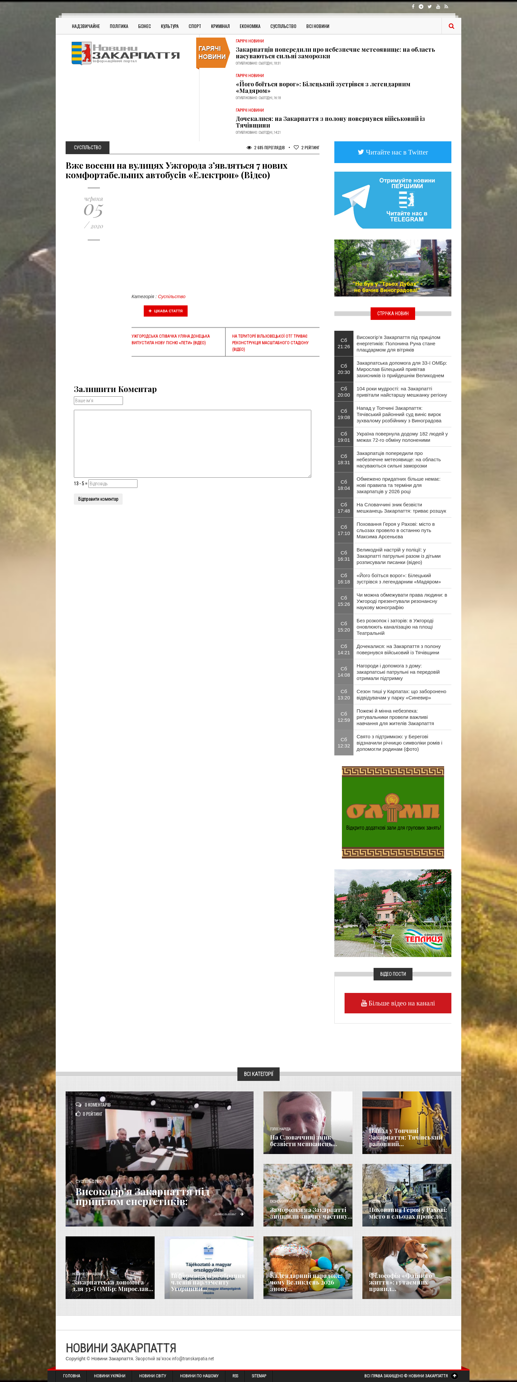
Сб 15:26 (344, 601)
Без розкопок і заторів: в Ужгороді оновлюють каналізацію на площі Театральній (395, 627)
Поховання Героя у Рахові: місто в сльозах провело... (408, 1213)
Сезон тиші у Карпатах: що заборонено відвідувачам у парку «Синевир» (401, 694)
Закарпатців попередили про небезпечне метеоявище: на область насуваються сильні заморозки (335, 52)
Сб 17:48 (344, 508)
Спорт (195, 25)
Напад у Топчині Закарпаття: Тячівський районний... (405, 1137)
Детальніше (229, 1213)
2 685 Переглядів (266, 147)
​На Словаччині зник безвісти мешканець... (303, 1140)
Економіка (250, 25)
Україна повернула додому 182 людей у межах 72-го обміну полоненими (402, 437)
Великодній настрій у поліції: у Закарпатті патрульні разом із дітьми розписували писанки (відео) (399, 556)
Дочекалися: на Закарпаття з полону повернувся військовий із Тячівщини (330, 122)
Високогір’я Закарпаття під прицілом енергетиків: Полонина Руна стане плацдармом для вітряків (399, 343)
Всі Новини (317, 25)
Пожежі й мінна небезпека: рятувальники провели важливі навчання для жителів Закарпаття (395, 717)
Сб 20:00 (344, 392)
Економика (279, 1201)
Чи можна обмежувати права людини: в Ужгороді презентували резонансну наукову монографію (402, 601)
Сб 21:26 (344, 343)
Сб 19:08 (344, 414)
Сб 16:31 (344, 556)
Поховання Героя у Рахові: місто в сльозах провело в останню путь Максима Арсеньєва (396, 530)
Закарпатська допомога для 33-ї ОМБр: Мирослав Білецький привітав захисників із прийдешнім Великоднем (402, 369)
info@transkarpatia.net (193, 1358)
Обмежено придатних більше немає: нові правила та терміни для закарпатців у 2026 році (399, 485)
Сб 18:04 (344, 485)
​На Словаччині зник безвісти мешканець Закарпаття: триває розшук (401, 508)
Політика (119, 25)
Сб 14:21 (344, 649)
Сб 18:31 (344, 459)
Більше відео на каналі (401, 1003)
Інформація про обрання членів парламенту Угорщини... (208, 1282)
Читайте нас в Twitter (396, 152)
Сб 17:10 (344, 530)
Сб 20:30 (344, 369)
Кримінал (220, 25)
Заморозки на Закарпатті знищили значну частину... (311, 1213)
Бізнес (144, 25)
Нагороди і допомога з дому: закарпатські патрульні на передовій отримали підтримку (398, 672)
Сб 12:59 (344, 717)
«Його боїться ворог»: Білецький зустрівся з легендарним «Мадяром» (323, 87)
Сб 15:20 (344, 627)
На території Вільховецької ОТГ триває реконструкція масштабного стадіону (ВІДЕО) (270, 343)
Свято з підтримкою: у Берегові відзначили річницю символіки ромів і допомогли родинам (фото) (399, 743)
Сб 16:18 (344, 578)
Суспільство (283, 25)
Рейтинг (306, 147)
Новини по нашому (87, 1274)
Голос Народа (280, 1129)
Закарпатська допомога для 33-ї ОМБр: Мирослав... (112, 1285)
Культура (170, 25)
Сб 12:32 (344, 742)
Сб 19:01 (344, 437)
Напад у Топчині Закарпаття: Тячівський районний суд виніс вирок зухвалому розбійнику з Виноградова (399, 414)
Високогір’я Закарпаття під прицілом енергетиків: (143, 1196)
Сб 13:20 (344, 694)
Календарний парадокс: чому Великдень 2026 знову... (306, 1282)
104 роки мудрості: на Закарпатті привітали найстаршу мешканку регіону (402, 392)
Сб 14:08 (344, 672)
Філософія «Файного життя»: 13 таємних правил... (400, 1282)
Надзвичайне (86, 25)
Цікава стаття (166, 311)
